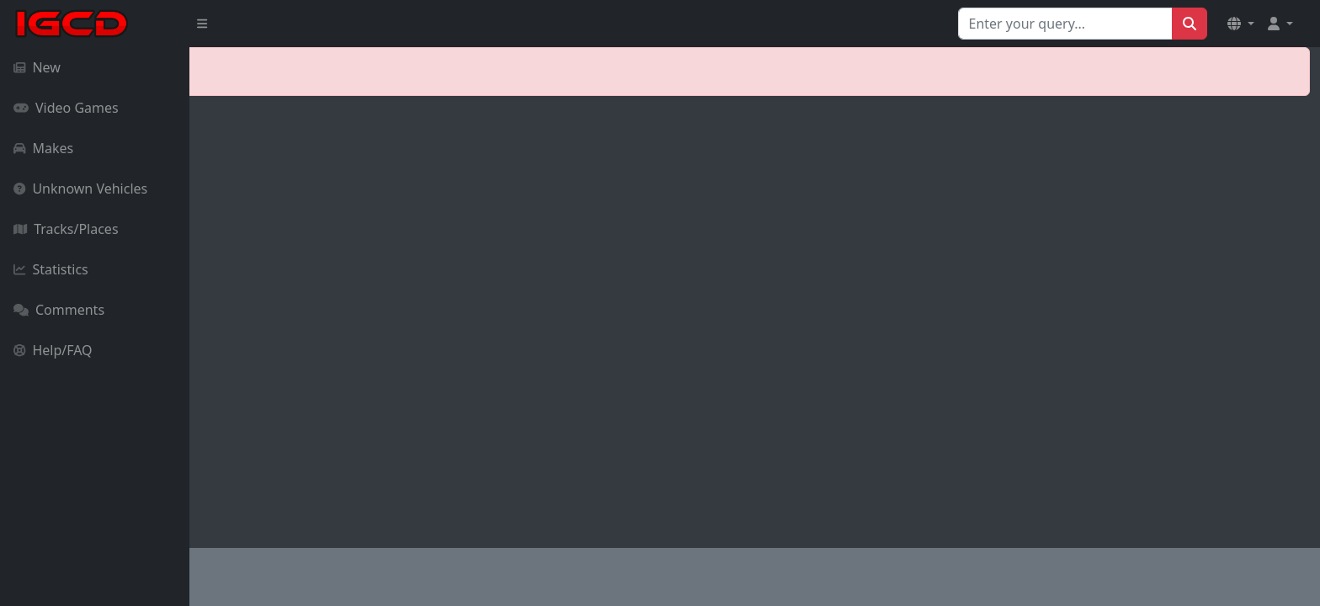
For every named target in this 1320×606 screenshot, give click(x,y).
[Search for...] (1065, 24)
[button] (1241, 23)
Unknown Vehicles (80, 188)
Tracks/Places (66, 229)
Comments (58, 309)
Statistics (50, 269)
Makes (43, 148)
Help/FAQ (53, 350)
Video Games (66, 107)
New (37, 67)
